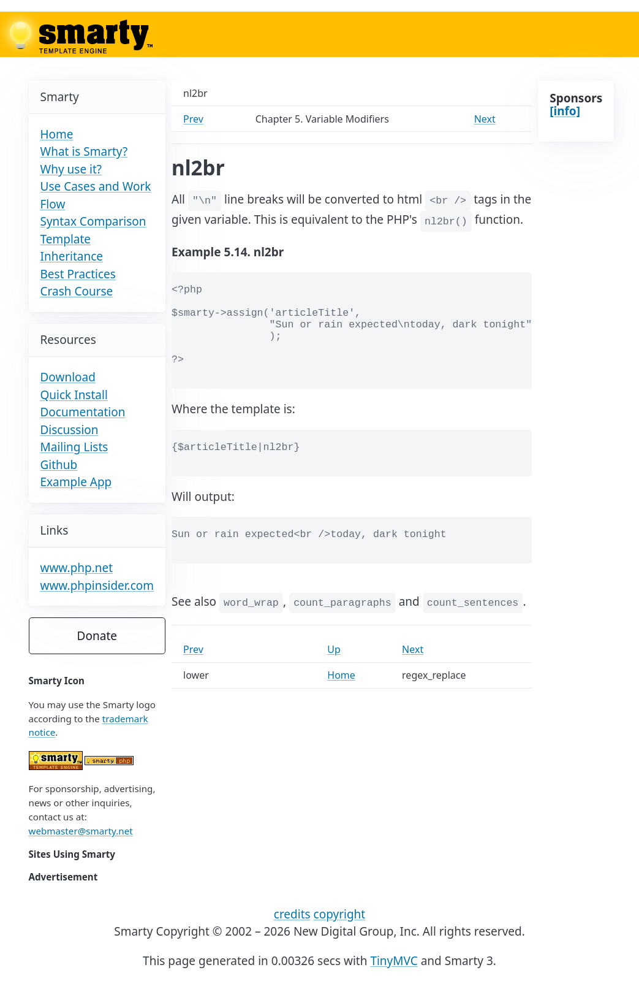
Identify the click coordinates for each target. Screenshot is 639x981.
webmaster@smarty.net (81, 831)
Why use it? (71, 169)
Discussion (69, 430)
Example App (76, 482)
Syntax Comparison (93, 221)
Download (68, 377)
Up (334, 649)
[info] (565, 111)
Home (57, 134)
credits (292, 914)
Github (59, 465)
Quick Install (74, 395)
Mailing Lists (74, 447)
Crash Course (76, 291)
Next (485, 119)
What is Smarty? (84, 151)
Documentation (83, 412)
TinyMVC (393, 961)
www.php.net (76, 568)
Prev (193, 119)
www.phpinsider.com (97, 586)
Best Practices (78, 274)
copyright (340, 914)
